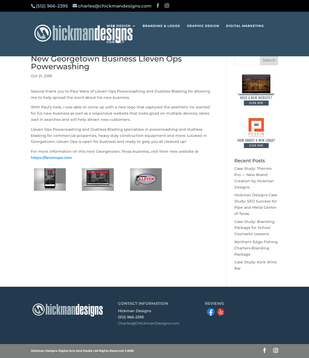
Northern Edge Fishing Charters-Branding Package (256, 248)
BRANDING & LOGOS (161, 26)
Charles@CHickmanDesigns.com (148, 323)
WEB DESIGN (119, 26)
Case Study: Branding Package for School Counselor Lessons (254, 227)
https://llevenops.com (51, 157)
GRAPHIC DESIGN (203, 26)
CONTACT (115, 42)
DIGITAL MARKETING (245, 26)
